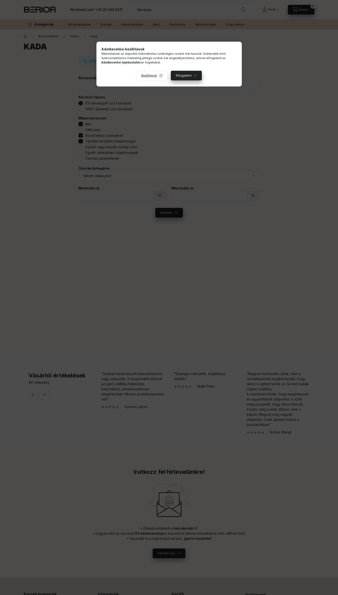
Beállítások (149, 75)
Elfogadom (184, 75)
